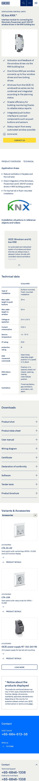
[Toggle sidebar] (30, 3)
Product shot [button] (19, 421)
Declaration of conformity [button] (19, 466)
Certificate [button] (19, 457)
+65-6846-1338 (14, 772)
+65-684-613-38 (15, 734)
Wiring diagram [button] (19, 448)
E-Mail (30, 704)
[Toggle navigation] (36, 3)
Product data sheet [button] (19, 430)
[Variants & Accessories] (19, 515)
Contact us (19, 140)
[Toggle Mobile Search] (23, 3)
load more (19, 667)
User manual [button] (19, 439)
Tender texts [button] (19, 484)
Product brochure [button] (19, 493)
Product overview (11, 161)
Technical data (31, 161)
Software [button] (19, 475)
